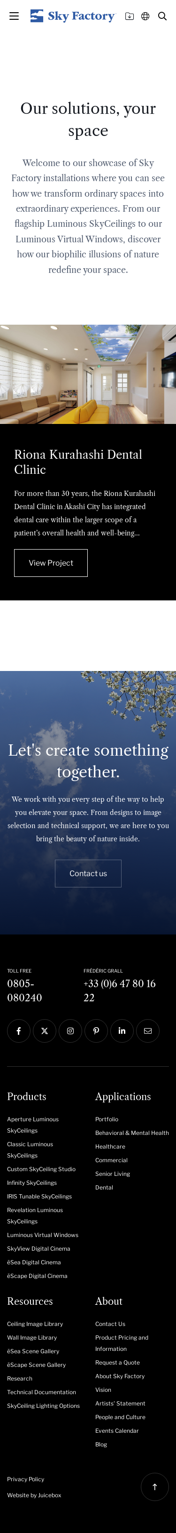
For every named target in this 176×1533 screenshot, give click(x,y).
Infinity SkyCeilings (32, 1182)
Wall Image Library (32, 1337)
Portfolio (106, 1119)
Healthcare (110, 1146)
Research (19, 1378)
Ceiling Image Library (35, 1323)
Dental (104, 1187)
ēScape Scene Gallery (36, 1364)
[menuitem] (44, 1124)
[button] (162, 16)
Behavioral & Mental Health (132, 1132)
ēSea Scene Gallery (33, 1351)
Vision (103, 1389)
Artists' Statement (120, 1403)
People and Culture (120, 1417)
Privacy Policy (25, 1479)
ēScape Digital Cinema (37, 1275)
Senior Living (112, 1173)
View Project (51, 563)
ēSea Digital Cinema (34, 1262)
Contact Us (110, 1323)
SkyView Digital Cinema (38, 1248)
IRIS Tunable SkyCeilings (39, 1196)
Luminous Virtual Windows (42, 1234)
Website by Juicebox (34, 1495)
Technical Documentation (41, 1392)
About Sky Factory (120, 1376)
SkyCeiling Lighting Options (43, 1405)
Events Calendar (117, 1430)
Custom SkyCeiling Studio (41, 1169)
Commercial (111, 1160)
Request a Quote (117, 1362)
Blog (101, 1444)
